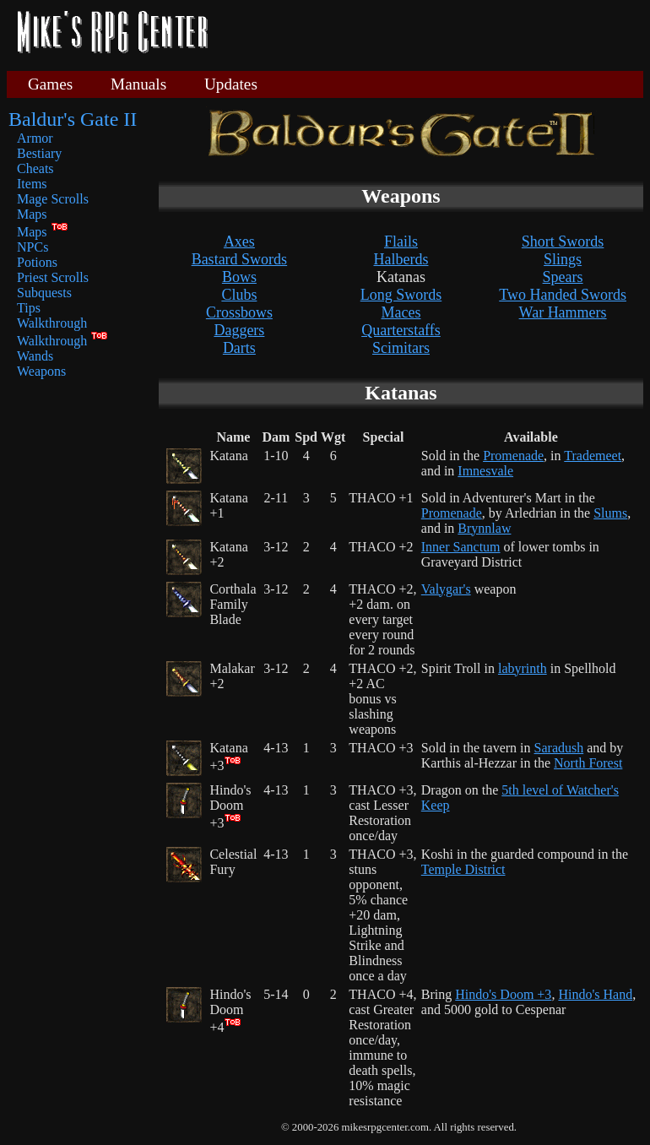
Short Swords (563, 241)
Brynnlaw (484, 528)
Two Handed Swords (562, 294)
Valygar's (446, 589)
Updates (230, 84)
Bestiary (39, 153)
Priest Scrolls (53, 277)
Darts (239, 347)
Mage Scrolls (53, 199)
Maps (32, 214)
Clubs (239, 294)
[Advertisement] (432, 33)
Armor (35, 138)
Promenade (513, 455)
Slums (610, 513)
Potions (37, 262)
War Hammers (563, 312)
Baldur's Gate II (72, 119)
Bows (239, 277)
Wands (35, 356)
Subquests (44, 292)
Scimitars (401, 347)
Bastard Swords (240, 259)
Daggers (239, 330)
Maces (400, 312)
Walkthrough (52, 323)
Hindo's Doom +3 (503, 994)
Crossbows (239, 312)
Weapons (41, 371)
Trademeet (592, 455)
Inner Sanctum (461, 547)
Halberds (400, 259)
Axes (239, 241)
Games (50, 84)
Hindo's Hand (595, 994)
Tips (29, 308)
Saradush (559, 748)
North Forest (588, 763)
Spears (563, 277)
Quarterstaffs (401, 330)
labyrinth (522, 668)
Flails (401, 241)
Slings (563, 259)
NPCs (32, 247)
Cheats (35, 168)
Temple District (463, 869)
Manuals (138, 84)
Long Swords (401, 294)
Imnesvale (485, 471)
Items (32, 183)
